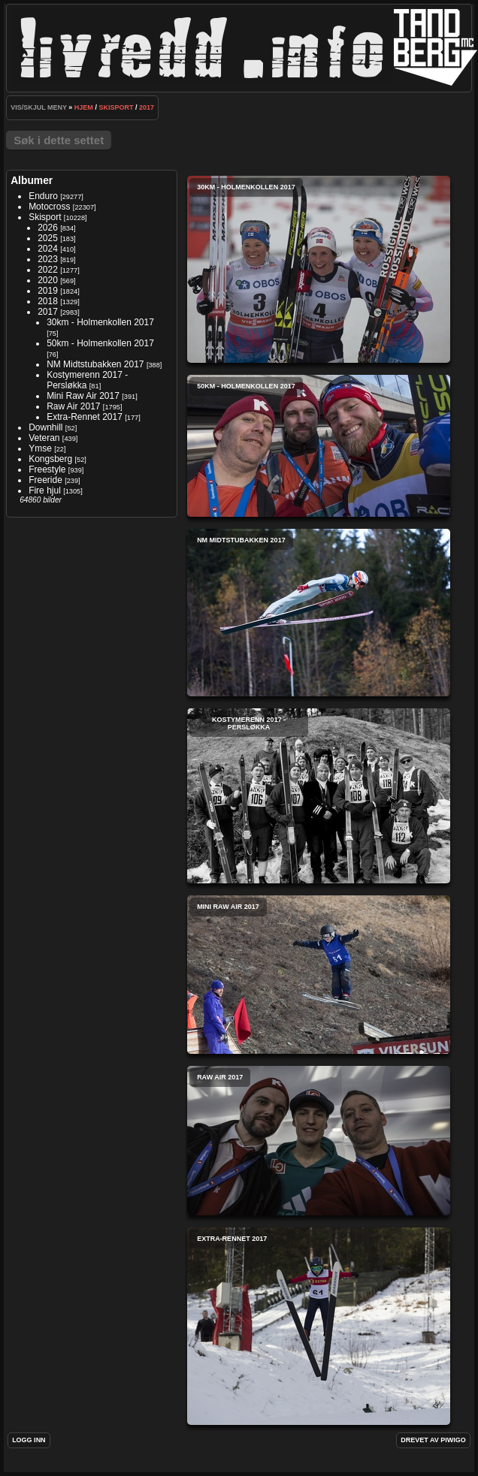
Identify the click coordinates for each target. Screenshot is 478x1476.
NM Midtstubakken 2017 (95, 364)
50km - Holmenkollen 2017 (100, 343)
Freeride (45, 480)
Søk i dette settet (59, 140)
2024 (48, 248)
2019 (48, 290)
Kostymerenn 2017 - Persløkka (318, 795)
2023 (48, 259)
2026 (48, 227)
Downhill (45, 427)
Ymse (40, 448)
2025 (48, 238)
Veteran (44, 438)
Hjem (83, 107)
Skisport (115, 107)
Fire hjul (45, 490)
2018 (48, 301)
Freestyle (47, 469)
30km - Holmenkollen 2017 (100, 322)
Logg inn (29, 1440)
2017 (146, 107)
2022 (48, 269)
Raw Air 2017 (73, 406)
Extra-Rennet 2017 (85, 417)
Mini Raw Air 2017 (83, 396)
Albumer (32, 180)
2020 (48, 280)
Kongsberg (50, 459)
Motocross (49, 206)
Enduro (43, 196)
